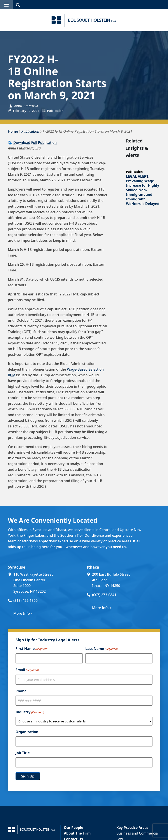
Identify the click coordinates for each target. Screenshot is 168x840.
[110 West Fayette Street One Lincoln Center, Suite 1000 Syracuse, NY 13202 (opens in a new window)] (47, 582)
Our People (73, 827)
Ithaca (93, 567)
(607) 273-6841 (104, 594)
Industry (30, 712)
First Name (32, 649)
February (19, 111)
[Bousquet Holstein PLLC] (84, 20)
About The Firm (77, 833)
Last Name (101, 649)
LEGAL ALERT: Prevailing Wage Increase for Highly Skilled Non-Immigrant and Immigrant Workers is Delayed (142, 190)
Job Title (23, 752)
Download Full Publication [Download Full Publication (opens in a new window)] (35, 142)
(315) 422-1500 (25, 600)
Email (27, 670)
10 (28, 111)
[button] (6, 4)
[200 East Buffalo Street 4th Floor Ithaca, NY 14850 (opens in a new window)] (126, 579)
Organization (27, 731)
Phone (21, 691)
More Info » (23, 613)
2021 (35, 111)
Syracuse (16, 567)
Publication (55, 111)
